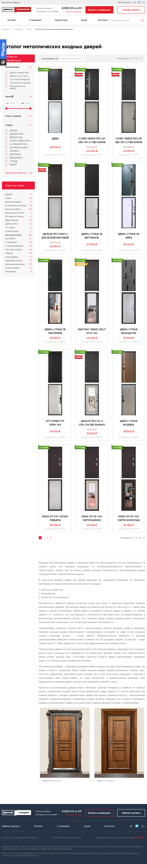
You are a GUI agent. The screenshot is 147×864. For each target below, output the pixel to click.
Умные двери (18, 257)
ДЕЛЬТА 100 (16, 137)
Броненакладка (18, 202)
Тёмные (18, 253)
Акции (84, 20)
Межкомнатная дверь (15, 87)
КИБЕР (13, 164)
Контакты (104, 20)
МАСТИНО (15, 154)
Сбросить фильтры (18, 173)
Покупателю (62, 20)
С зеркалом (18, 242)
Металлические (18, 235)
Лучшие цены (18, 231)
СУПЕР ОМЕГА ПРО (20, 140)
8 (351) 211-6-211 (72, 8)
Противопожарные (17, 79)
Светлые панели (18, 249)
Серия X (14, 151)
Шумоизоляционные (18, 264)
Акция (18, 198)
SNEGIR (18, 194)
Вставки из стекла (18, 216)
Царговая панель (18, 260)
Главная (5, 29)
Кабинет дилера (131, 813)
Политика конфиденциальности (67, 837)
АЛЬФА (13, 130)
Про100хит (18, 238)
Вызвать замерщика (99, 10)
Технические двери (18, 83)
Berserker (16, 157)
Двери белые (18, 220)
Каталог (12, 20)
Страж (13, 161)
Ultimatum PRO (18, 144)
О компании (36, 20)
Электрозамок (18, 268)
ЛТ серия (18, 227)
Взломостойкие (18, 209)
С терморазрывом (18, 246)
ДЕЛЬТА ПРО (17, 134)
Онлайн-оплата (131, 10)
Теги (29, 29)
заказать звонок (74, 11)
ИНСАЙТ (140, 837)
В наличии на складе (18, 205)
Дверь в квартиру (17, 72)
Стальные (18, 29)
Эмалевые (18, 271)
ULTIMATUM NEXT (19, 147)
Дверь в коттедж (16, 76)
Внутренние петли (18, 213)
